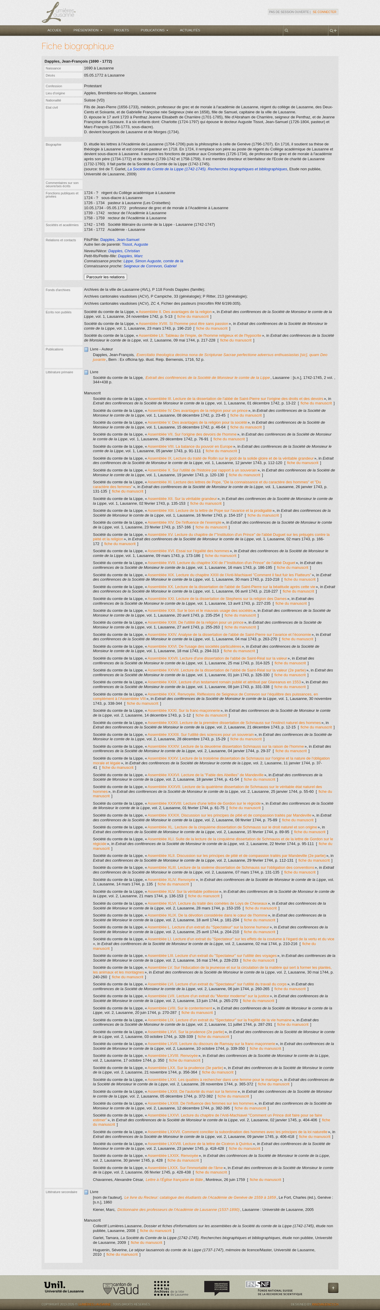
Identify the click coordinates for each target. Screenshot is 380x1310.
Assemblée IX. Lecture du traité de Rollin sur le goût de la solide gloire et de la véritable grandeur (231, 458)
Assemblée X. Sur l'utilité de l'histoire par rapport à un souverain (202, 470)
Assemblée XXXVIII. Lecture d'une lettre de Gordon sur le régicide (204, 803)
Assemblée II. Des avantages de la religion (175, 311)
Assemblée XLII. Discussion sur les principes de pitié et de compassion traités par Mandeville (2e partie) (237, 855)
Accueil (55, 30)
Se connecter (324, 12)
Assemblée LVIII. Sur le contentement (180, 1008)
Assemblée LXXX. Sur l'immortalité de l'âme (185, 1167)
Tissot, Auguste (135, 244)
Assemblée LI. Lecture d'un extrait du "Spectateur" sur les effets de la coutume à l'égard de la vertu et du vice (241, 939)
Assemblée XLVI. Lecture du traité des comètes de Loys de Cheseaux (207, 903)
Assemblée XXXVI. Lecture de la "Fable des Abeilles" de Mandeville (206, 775)
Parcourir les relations (105, 277)
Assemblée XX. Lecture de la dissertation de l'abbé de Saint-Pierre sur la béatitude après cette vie (231, 587)
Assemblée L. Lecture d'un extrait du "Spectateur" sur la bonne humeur (208, 927)
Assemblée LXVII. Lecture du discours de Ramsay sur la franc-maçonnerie (211, 1043)
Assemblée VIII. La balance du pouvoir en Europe (190, 446)
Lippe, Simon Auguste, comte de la (153, 261)
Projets (121, 30)
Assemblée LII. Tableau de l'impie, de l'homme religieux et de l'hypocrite (200, 335)
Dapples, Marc (130, 256)
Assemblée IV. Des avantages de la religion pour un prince (198, 410)
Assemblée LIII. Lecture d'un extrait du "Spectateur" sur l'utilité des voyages (212, 955)
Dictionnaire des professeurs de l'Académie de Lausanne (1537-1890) (178, 1209)
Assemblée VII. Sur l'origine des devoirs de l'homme (192, 434)
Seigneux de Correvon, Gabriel (150, 266)
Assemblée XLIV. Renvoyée (171, 879)
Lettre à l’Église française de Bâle (174, 1179)
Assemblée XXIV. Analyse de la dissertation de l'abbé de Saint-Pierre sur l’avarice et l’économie (229, 634)
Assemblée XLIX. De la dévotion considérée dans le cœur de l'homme (207, 915)
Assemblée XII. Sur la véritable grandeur (182, 498)
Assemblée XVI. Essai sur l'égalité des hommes (188, 551)
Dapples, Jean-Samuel (120, 239)
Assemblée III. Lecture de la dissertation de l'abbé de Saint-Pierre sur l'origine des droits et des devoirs (235, 398)
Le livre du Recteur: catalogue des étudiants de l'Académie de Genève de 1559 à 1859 (200, 1197)
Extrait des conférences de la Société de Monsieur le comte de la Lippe (207, 377)
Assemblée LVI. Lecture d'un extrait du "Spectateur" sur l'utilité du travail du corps (217, 984)
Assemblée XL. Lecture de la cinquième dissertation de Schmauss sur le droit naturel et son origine (232, 827)
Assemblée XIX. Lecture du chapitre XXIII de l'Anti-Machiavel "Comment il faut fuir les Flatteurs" (229, 575)
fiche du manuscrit (193, 316)
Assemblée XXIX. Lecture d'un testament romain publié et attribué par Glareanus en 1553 (224, 682)
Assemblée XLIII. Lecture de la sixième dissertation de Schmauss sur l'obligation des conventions (231, 867)
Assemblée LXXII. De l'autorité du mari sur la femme (192, 1091)
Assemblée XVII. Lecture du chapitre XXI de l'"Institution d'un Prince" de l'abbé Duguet (221, 562)
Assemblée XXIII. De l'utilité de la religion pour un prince (195, 622)
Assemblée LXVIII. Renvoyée (173, 1055)
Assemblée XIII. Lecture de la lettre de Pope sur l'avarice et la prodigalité (210, 510)
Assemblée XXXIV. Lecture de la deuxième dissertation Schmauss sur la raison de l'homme (226, 746)
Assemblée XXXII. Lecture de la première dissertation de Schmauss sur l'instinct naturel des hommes (234, 722)
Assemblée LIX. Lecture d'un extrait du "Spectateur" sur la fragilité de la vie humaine (220, 1020)
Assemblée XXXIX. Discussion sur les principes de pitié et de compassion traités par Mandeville (229, 815)
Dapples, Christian (124, 251)
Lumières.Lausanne (95, 1304)
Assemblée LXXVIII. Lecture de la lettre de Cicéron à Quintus (200, 1143)
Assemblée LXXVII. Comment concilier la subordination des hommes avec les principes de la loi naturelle (237, 1132)
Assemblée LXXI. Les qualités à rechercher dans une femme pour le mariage (213, 1079)
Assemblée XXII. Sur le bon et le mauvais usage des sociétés (200, 610)
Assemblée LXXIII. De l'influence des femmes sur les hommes (201, 1103)
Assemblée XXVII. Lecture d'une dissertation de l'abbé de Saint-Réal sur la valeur (217, 658)
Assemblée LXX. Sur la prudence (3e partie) (185, 1068)
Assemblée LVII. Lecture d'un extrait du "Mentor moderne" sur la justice (208, 996)
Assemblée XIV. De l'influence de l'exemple (184, 522)
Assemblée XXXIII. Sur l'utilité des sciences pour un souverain (201, 734)
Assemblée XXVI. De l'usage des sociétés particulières (194, 646)
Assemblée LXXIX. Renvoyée (173, 1155)
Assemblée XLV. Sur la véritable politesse (183, 891)
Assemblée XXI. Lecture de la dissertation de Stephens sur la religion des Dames (217, 598)
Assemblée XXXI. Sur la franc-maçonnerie (184, 710)
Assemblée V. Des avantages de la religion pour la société (197, 422)
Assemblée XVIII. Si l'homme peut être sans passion (183, 323)
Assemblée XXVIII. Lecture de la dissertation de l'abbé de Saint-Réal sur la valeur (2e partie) (227, 670)
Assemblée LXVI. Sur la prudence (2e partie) (186, 1032)
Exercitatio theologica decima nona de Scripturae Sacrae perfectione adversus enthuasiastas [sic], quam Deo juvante (210, 357)
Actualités (190, 30)
